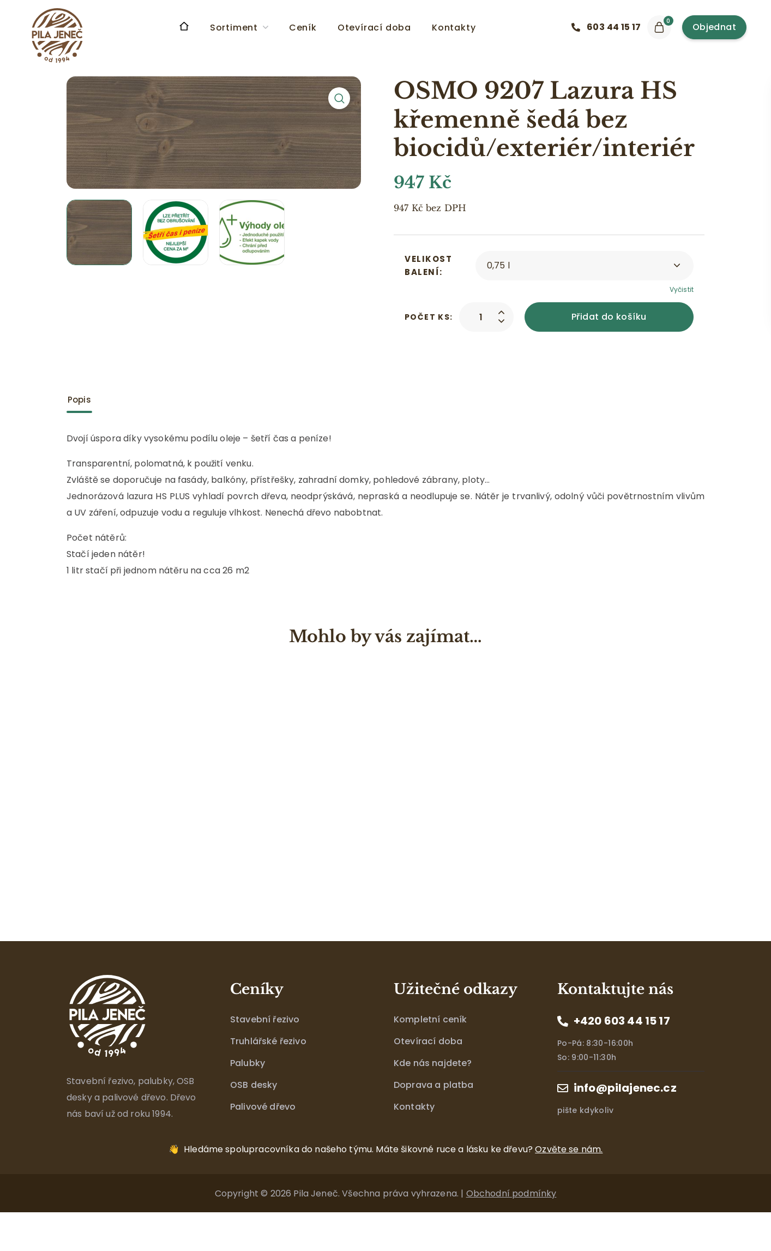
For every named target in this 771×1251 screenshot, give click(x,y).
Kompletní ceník (430, 1019)
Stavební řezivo (264, 1019)
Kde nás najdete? (433, 1063)
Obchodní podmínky (511, 1193)
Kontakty (414, 1106)
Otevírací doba (428, 1041)
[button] (609, 27)
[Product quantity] (481, 317)
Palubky (247, 1063)
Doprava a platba (434, 1085)
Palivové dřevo (263, 1106)
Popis (79, 399)
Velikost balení (428, 265)
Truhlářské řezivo (268, 1041)
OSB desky (253, 1085)
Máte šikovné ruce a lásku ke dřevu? (393, 1149)
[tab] (79, 400)
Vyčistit (682, 289)
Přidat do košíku (608, 316)
